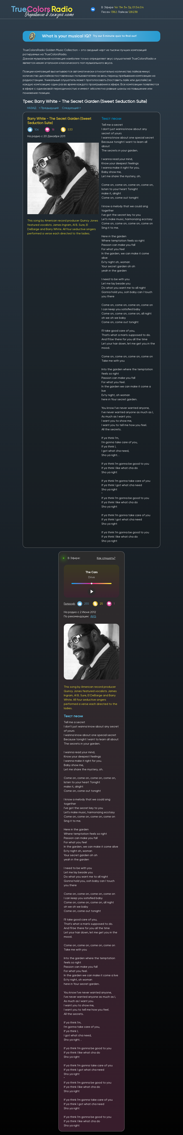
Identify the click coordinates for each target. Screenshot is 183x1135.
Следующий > (71, 108)
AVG (93, 616)
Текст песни (73, 716)
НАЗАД (32, 108)
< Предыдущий (49, 108)
